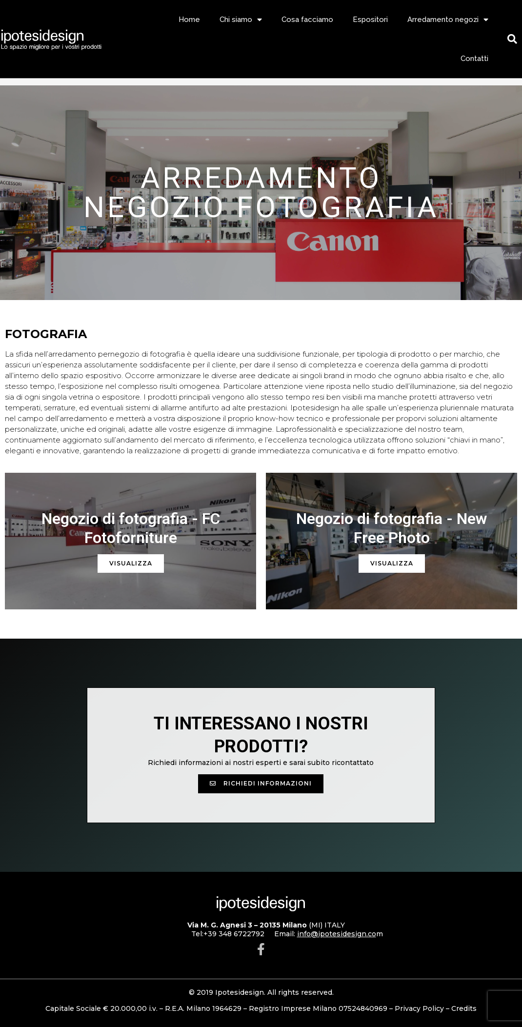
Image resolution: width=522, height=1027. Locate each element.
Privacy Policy (419, 1008)
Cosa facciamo (307, 19)
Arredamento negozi (447, 20)
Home (189, 19)
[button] (260, 783)
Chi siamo (241, 20)
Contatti (474, 58)
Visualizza (130, 563)
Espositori (370, 19)
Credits (464, 1008)
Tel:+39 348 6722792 (227, 933)
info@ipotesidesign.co (336, 933)
